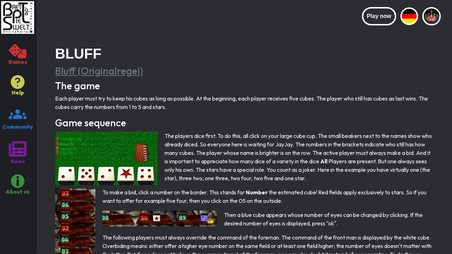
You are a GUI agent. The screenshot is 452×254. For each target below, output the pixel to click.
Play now (379, 16)
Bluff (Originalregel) (99, 71)
